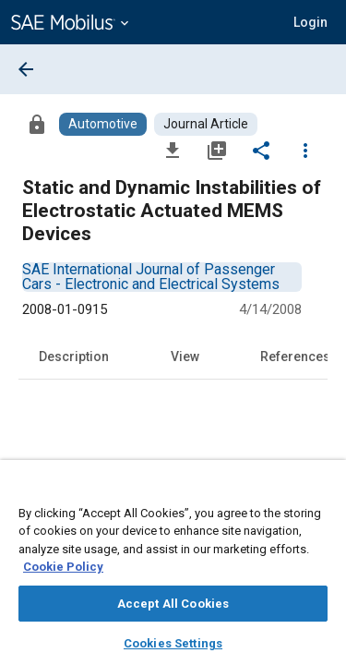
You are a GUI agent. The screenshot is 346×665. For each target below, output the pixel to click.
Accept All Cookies (173, 604)
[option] (151, 276)
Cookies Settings (173, 643)
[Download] (172, 149)
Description (74, 356)
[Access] (36, 123)
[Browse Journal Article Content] (205, 124)
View (185, 356)
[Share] (261, 149)
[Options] (305, 149)
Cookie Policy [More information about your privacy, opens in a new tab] (63, 567)
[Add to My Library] (216, 149)
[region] (173, 568)
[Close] (322, 491)
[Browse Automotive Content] (103, 124)
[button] (310, 22)
